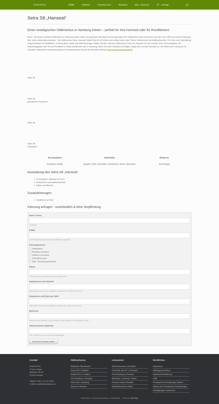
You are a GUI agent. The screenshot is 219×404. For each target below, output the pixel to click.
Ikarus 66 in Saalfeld (80, 370)
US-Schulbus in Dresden (81, 378)
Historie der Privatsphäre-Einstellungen (170, 386)
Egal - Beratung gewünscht (44, 261)
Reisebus (123, 5)
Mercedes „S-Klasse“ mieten (124, 378)
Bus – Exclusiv (142, 5)
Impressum (158, 366)
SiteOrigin (134, 398)
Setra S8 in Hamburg (80, 382)
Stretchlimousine (39, 258)
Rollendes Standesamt (81, 366)
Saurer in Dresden (79, 386)
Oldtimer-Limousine (40, 255)
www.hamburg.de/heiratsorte (119, 50)
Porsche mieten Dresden (123, 382)
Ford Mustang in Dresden (123, 374)
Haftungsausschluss (161, 370)
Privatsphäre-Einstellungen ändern (168, 382)
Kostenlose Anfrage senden (43, 342)
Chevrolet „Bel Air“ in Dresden (125, 370)
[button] (187, 5)
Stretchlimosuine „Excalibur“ (124, 366)
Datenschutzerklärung (162, 374)
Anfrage (163, 5)
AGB (155, 378)
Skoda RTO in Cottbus (80, 374)
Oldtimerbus (37, 249)
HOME (71, 5)
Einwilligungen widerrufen (164, 390)
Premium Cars (104, 5)
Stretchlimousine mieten (122, 386)
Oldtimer (86, 5)
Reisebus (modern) (40, 252)
